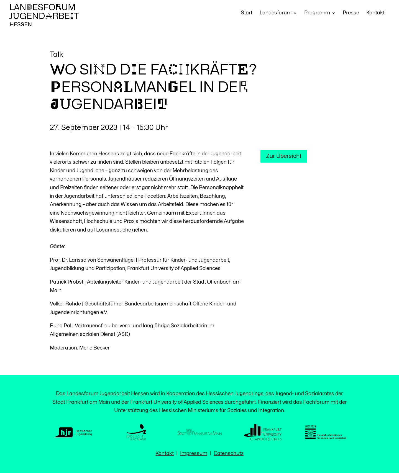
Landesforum (275, 13)
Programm (317, 13)
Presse (351, 13)
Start (246, 13)
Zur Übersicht (283, 156)
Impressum (193, 453)
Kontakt (375, 13)
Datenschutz (229, 453)
